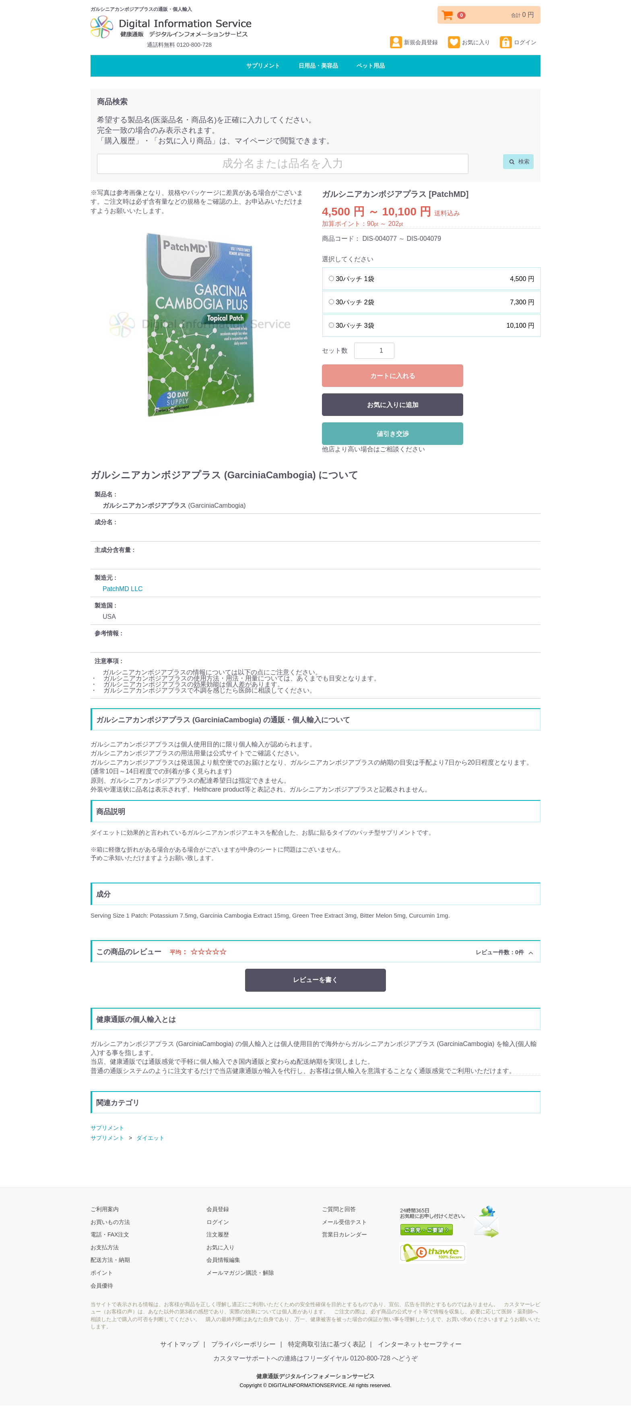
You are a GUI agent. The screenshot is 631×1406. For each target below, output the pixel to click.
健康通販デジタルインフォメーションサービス (315, 1376)
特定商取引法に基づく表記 (326, 1344)
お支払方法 (105, 1247)
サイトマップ (179, 1344)
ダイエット (150, 1138)
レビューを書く (315, 979)
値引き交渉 (393, 433)
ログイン (518, 42)
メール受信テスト (344, 1222)
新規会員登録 (414, 42)
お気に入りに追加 (393, 404)
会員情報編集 (223, 1260)
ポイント (102, 1273)
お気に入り (469, 42)
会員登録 (217, 1209)
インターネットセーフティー (420, 1344)
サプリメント (263, 65)
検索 (519, 161)
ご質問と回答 (339, 1209)
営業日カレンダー (344, 1235)
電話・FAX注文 (110, 1235)
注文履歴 (217, 1235)
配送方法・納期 (110, 1260)
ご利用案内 (105, 1209)
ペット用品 (371, 65)
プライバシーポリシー (243, 1344)
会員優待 (102, 1285)
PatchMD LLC (123, 588)
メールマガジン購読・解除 (240, 1273)
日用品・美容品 (318, 65)
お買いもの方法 (110, 1222)
